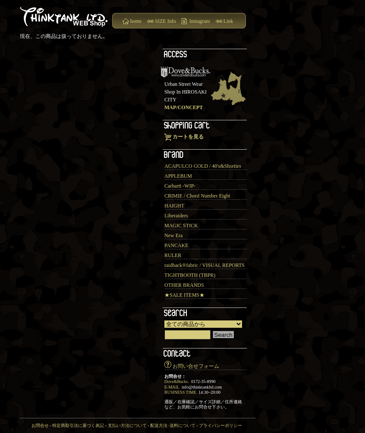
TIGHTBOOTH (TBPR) (189, 275)
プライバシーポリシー (220, 425)
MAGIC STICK (181, 226)
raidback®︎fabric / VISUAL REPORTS (204, 265)
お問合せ (40, 425)
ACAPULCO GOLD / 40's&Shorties (202, 166)
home (136, 21)
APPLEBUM (178, 176)
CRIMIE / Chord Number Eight (197, 196)
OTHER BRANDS (184, 285)
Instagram (199, 21)
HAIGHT (174, 206)
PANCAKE (176, 245)
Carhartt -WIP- (179, 186)
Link (228, 21)
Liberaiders (176, 216)
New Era (173, 235)
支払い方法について (127, 425)
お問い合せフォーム (196, 366)
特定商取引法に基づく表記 (78, 425)
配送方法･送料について (172, 425)
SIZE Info (165, 21)
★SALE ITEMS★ (184, 295)
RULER (172, 255)
